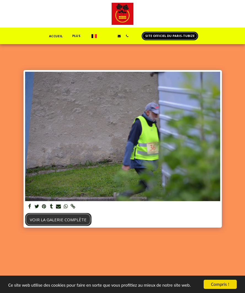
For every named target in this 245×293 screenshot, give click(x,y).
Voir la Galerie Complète (58, 219)
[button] (103, 36)
